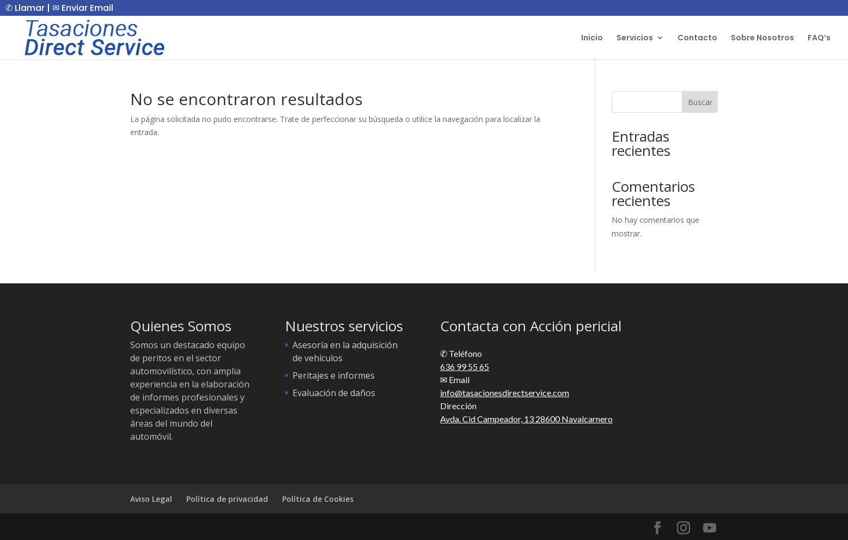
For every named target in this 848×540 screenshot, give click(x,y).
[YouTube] (709, 528)
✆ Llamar (25, 8)
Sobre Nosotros (762, 38)
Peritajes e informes (333, 375)
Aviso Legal (151, 499)
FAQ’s (819, 38)
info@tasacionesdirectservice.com (504, 392)
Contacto (697, 38)
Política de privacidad (227, 499)
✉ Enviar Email (82, 8)
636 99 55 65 (464, 366)
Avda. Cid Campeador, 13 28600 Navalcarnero (526, 419)
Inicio (592, 38)
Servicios (635, 38)
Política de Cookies (317, 499)
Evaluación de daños (333, 393)
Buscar (700, 102)
